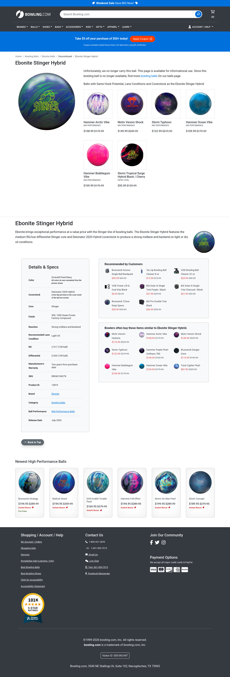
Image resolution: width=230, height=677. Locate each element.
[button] (22, 27)
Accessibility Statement (33, 586)
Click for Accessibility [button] (32, 579)
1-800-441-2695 (95, 541)
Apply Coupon (142, 38)
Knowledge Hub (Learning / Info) (37, 561)
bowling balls (149, 76)
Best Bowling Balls (30, 567)
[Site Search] (198, 14)
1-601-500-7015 (99, 548)
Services (25, 554)
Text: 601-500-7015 (96, 567)
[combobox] (128, 14)
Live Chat (92, 561)
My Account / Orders (31, 541)
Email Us (91, 554)
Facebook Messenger (97, 573)
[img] (184, 570)
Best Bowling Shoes (31, 573)
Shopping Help (28, 548)
